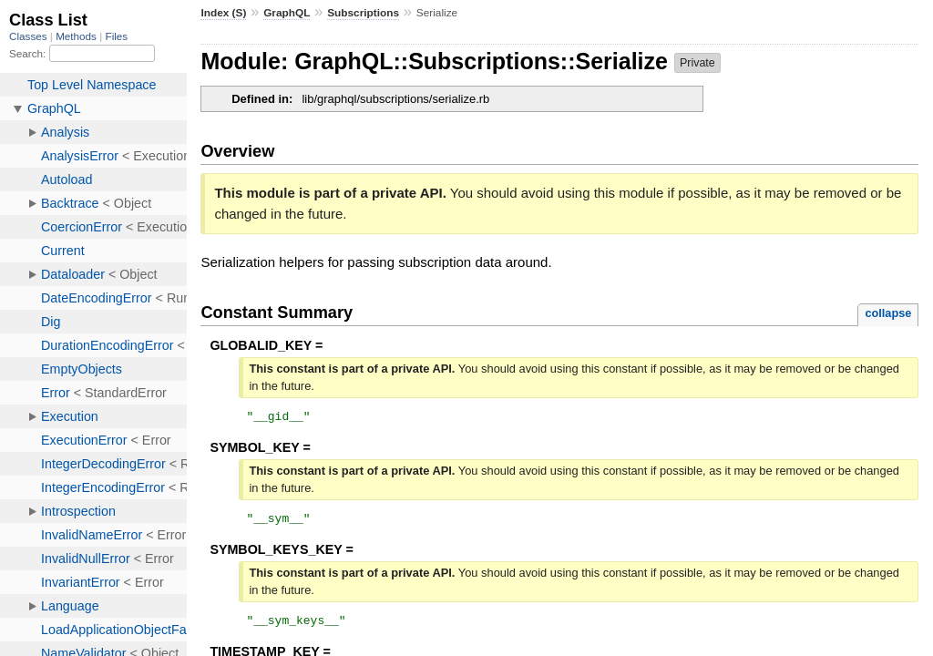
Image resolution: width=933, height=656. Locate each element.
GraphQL (286, 12)
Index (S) (223, 12)
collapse (888, 313)
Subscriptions (363, 12)
